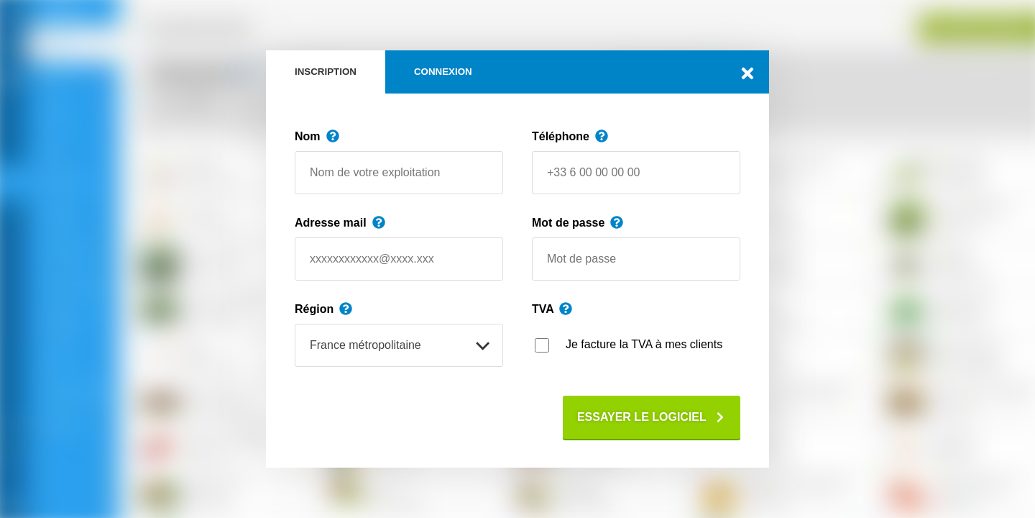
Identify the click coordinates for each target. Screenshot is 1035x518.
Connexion (443, 71)
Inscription (325, 71)
